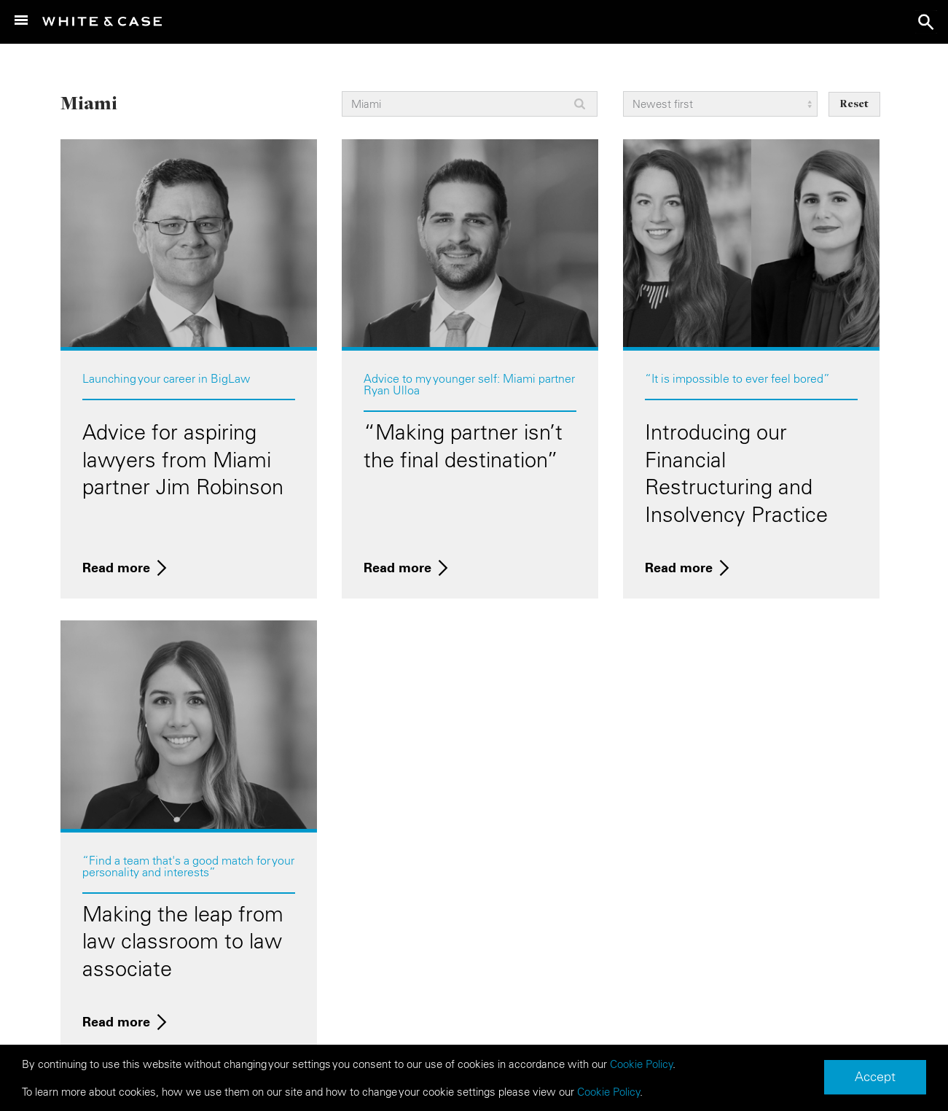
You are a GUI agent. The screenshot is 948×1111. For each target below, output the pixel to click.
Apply (579, 104)
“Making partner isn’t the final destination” (463, 446)
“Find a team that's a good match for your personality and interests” (188, 866)
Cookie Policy (641, 1065)
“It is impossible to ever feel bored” (737, 378)
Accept (875, 1077)
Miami (88, 102)
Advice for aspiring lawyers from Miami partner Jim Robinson (182, 459)
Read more (116, 567)
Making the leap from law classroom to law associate (182, 941)
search (926, 22)
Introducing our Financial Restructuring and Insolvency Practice (736, 473)
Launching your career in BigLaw (166, 378)
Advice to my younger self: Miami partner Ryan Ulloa (469, 384)
